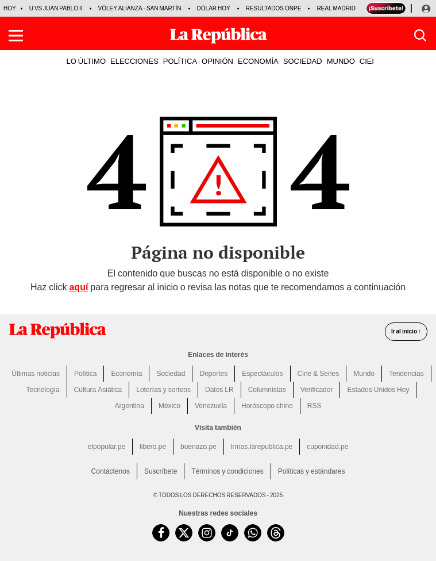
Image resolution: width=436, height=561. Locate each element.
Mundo (364, 374)
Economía (126, 374)
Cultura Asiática (98, 390)
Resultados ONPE (274, 8)
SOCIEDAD (302, 61)
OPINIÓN (217, 61)
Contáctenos (110, 471)
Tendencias (406, 374)
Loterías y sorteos (163, 390)
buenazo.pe (198, 447)
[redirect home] (57, 330)
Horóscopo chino (267, 406)
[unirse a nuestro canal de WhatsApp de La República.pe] (252, 532)
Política (85, 374)
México (169, 406)
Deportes (213, 374)
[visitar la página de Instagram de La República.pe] (206, 532)
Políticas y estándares (311, 471)
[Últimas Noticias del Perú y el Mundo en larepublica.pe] (218, 36)
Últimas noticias (35, 374)
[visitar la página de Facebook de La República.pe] (160, 532)
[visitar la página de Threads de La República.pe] (275, 532)
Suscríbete (160, 471)
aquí (78, 287)
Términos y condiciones (227, 471)
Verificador (316, 390)
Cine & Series (318, 374)
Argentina (129, 406)
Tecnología (43, 390)
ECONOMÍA (258, 61)
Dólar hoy (213, 8)
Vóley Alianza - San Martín (140, 8)
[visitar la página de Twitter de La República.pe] (183, 532)
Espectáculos (262, 374)
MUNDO (341, 61)
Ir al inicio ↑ (406, 331)
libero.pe (153, 447)
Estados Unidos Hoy (378, 390)
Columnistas (267, 390)
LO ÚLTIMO (86, 61)
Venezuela (211, 406)
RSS (314, 406)
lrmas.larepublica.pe (261, 447)
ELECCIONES (134, 61)
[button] (16, 35)
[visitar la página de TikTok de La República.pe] (229, 532)
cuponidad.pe (327, 447)
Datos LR (219, 390)
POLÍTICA (180, 61)
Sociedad (170, 374)
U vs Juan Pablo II (56, 8)
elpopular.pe (106, 447)
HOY (9, 8)
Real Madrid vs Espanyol (356, 8)
